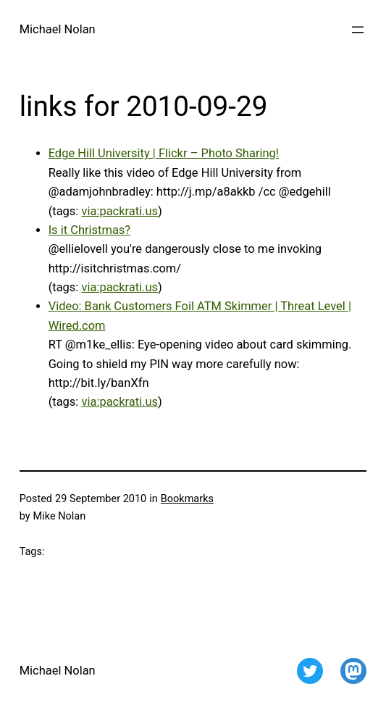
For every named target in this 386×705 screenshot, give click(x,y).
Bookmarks (187, 499)
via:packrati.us (119, 211)
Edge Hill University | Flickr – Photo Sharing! (164, 153)
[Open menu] (357, 29)
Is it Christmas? (90, 230)
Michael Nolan (58, 29)
